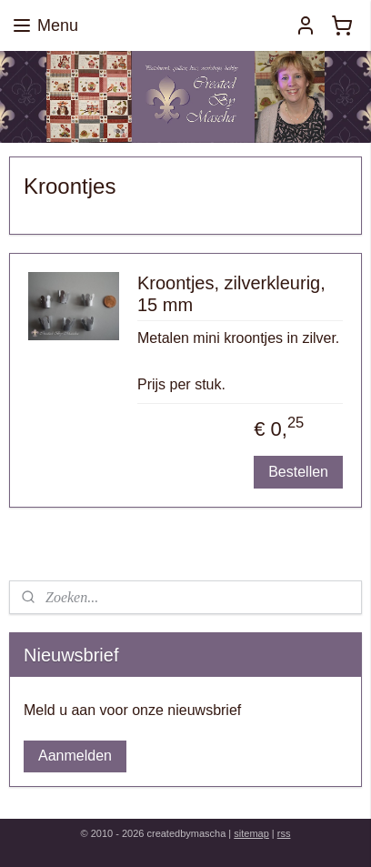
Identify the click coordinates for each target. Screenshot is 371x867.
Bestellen (298, 471)
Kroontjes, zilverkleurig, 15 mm (231, 293)
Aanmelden (75, 755)
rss (284, 833)
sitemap (251, 833)
